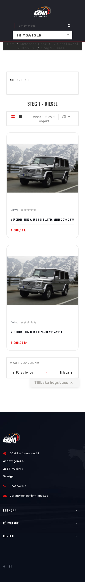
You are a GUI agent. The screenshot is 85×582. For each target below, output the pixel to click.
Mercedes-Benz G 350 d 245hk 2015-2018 (36, 332)
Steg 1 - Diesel (19, 80)
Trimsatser (29, 35)
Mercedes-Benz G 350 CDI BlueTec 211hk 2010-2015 (42, 219)
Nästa (67, 372)
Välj (67, 116)
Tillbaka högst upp (54, 382)
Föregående (22, 372)
